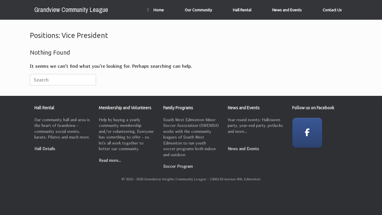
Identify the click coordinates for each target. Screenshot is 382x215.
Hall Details (44, 148)
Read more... (110, 160)
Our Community (198, 10)
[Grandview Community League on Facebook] (307, 133)
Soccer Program (178, 166)
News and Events (287, 10)
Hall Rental (242, 10)
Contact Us (332, 10)
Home (155, 10)
